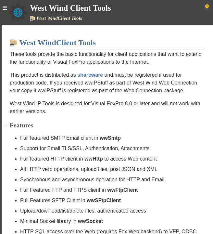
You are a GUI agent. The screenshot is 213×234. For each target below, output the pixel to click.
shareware (90, 75)
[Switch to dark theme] (207, 6)
